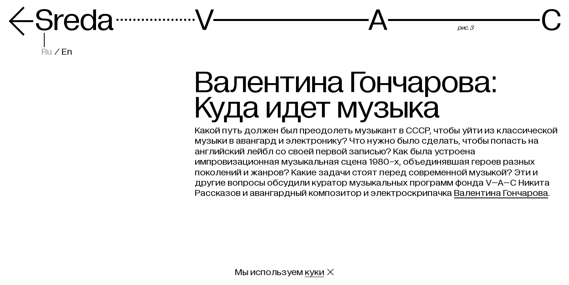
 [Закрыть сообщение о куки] (330, 272)
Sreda (61, 20)
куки (314, 272)
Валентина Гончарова (501, 193)
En (67, 51)
